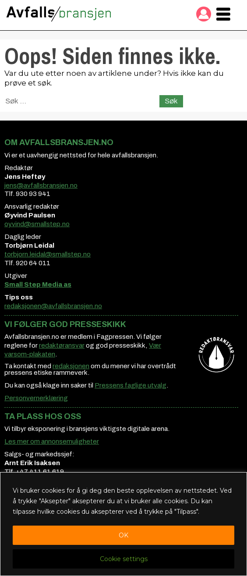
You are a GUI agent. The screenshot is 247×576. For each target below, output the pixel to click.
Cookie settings (124, 559)
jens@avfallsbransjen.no (41, 185)
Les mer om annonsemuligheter (51, 441)
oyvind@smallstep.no (37, 224)
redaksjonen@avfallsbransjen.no (53, 305)
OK (123, 535)
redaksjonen (71, 366)
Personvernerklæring (36, 398)
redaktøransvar (62, 345)
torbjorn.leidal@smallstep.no (47, 254)
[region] (123, 524)
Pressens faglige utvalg (130, 385)
